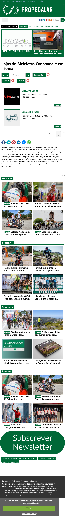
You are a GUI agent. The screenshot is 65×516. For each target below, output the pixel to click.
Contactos (6, 481)
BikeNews (7, 242)
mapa (56, 26)
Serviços (15, 461)
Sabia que (7, 307)
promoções (49, 26)
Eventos (6, 371)
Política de (29, 514)
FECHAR (29, 508)
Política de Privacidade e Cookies (24, 481)
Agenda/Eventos (9, 458)
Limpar (5, 75)
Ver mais (58, 105)
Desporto (7, 178)
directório (23, 26)
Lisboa (6, 81)
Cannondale (39, 75)
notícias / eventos (36, 26)
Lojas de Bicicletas (28, 458)
